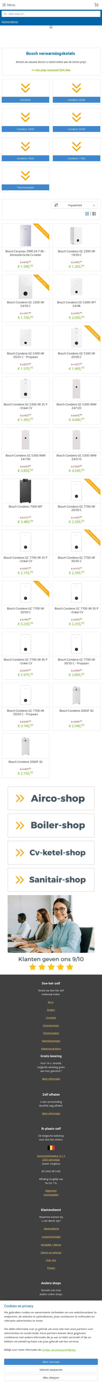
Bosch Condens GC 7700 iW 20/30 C (76, 508)
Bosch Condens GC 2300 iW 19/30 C (76, 253)
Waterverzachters (51, 1048)
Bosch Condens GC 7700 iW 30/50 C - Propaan (25, 712)
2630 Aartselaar (51, 1159)
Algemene (51, 1190)
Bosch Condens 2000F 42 (26, 761)
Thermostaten (51, 1033)
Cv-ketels (51, 1017)
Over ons (51, 1260)
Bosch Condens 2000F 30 (76, 710)
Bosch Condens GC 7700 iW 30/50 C (25, 610)
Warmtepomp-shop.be (51, 1325)
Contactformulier (51, 1236)
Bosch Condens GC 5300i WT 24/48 (76, 304)
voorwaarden (51, 1194)
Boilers (51, 1009)
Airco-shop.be (51, 1301)
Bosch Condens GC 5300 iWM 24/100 (26, 457)
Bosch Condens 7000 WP (25, 506)
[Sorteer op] (74, 205)
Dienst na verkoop (51, 1252)
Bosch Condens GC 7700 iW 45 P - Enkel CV (25, 661)
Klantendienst (10, 21)
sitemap (62, 1378)
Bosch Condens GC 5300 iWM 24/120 (76, 406)
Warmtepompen (51, 1040)
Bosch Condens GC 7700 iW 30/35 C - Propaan (76, 661)
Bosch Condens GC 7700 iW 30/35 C (76, 559)
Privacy (51, 1267)
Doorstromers (51, 1025)
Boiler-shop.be (51, 1309)
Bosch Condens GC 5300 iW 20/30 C (76, 355)
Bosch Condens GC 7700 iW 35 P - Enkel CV (76, 610)
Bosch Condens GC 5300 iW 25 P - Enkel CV (25, 406)
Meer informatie (51, 1078)
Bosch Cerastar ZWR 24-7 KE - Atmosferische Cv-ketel (25, 253)
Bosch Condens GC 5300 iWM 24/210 (76, 457)
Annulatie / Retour (51, 1244)
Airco (51, 1002)
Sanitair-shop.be (51, 1333)
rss (69, 1378)
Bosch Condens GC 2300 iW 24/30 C (25, 304)
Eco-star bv (51, 1360)
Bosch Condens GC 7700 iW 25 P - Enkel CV (25, 559)
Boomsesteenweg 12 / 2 (51, 1155)
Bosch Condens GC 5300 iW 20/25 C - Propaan (25, 355)
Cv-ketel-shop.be (51, 1317)
